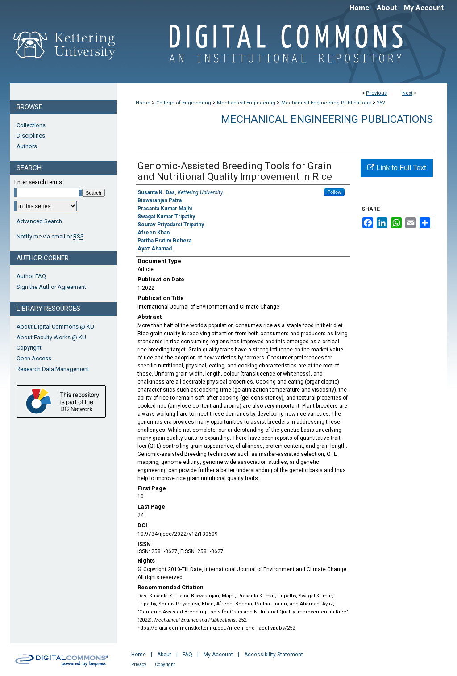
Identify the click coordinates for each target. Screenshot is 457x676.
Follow (334, 192)
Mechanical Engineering (246, 103)
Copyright (29, 347)
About (164, 654)
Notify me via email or (50, 236)
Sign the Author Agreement (51, 287)
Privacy (138, 664)
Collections (31, 125)
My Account (218, 654)
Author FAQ (31, 276)
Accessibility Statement (273, 654)
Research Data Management (53, 369)
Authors (27, 146)
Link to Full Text (396, 167)
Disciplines (31, 135)
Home (143, 103)
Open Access (34, 358)
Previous (376, 93)
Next (407, 93)
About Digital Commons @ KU (55, 326)
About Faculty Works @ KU (51, 337)
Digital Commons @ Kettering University (282, 48)
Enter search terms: (38, 182)
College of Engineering (183, 103)
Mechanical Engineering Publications (326, 103)
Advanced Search (39, 221)
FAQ (187, 654)
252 (381, 103)
